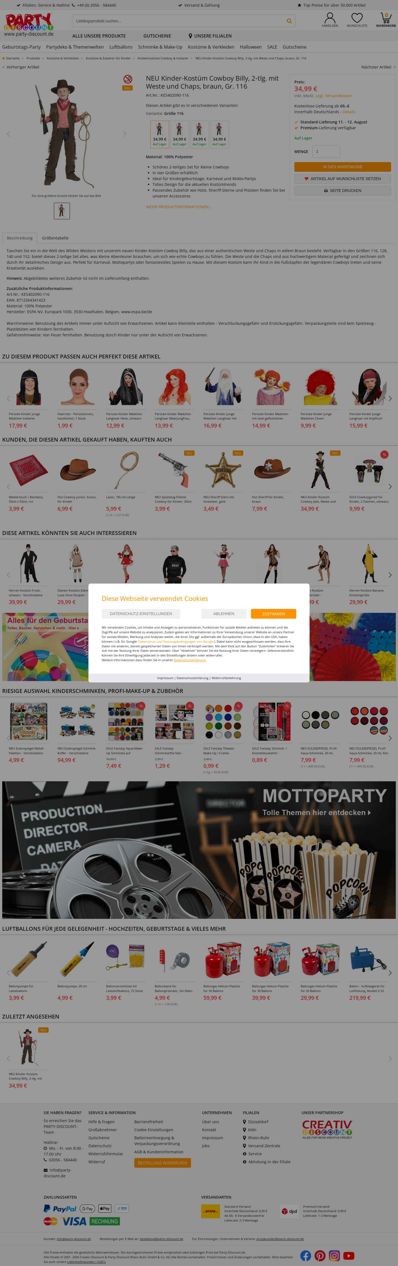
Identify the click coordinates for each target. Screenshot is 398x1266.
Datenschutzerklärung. (190, 660)
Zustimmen (273, 613)
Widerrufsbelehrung (226, 678)
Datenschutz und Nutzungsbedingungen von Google (175, 641)
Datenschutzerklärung (192, 678)
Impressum (165, 678)
